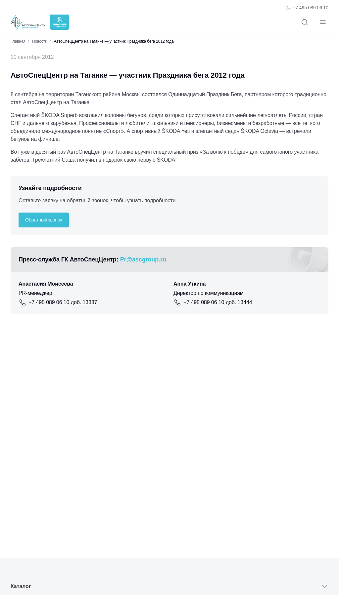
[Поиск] (304, 22)
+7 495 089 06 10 (310, 7)
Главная (18, 41)
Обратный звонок (43, 219)
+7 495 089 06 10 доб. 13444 (217, 302)
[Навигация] (322, 22)
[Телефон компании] (306, 7)
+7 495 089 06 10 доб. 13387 (62, 302)
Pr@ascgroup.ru (143, 259)
